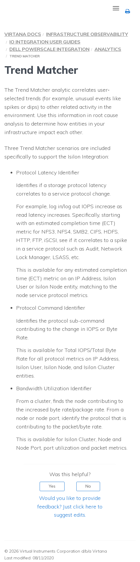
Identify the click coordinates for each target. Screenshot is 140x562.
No (88, 486)
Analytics (108, 49)
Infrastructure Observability (87, 34)
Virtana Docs (22, 34)
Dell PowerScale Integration (49, 49)
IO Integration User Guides (44, 42)
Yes (52, 486)
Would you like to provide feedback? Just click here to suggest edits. (69, 506)
